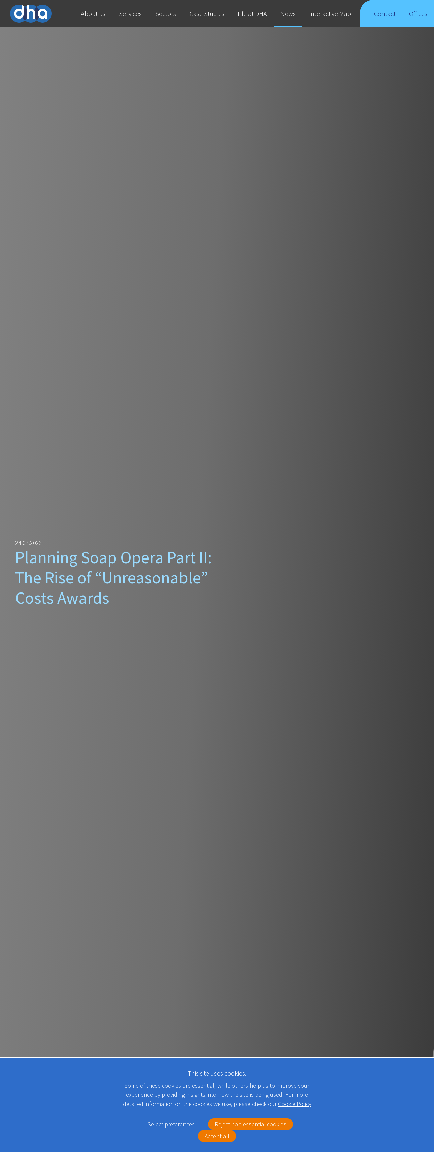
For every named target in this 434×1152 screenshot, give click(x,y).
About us (93, 13)
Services (130, 13)
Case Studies (207, 13)
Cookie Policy (294, 1104)
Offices (418, 18)
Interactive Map (330, 13)
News (288, 13)
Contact (385, 18)
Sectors (165, 13)
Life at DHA (252, 13)
